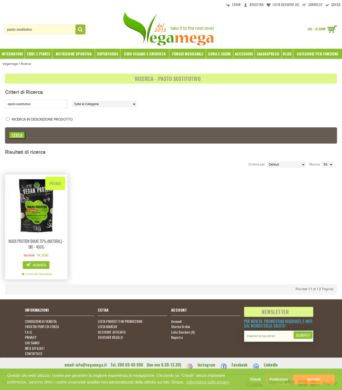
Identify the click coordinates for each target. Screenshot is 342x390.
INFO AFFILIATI (34, 348)
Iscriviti (303, 335)
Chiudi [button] (255, 379)
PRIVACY (30, 337)
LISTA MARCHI (107, 326)
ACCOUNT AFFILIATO (112, 332)
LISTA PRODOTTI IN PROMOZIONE (120, 321)
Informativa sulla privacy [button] (207, 382)
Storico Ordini (180, 326)
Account (176, 321)
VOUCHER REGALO (110, 337)
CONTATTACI (33, 353)
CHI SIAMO (32, 342)
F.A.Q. (28, 332)
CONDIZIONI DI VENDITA (41, 321)
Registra (177, 337)
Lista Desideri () (183, 332)
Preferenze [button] (279, 379)
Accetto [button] (314, 379)
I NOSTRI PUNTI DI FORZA (42, 326)
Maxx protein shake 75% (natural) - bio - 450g (36, 244)
